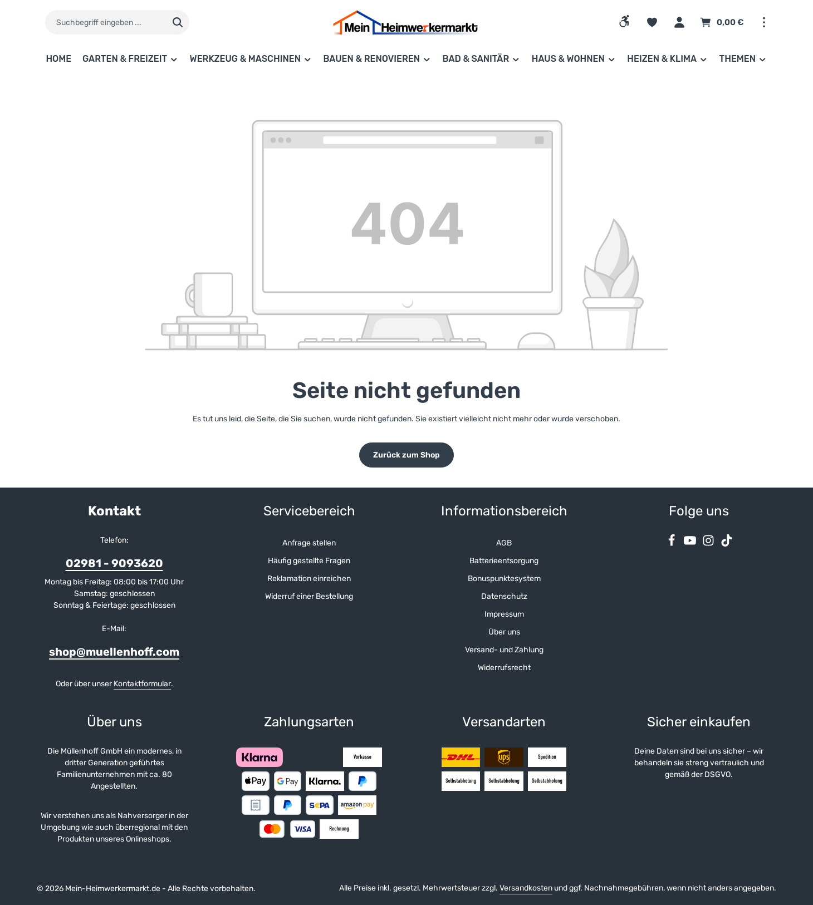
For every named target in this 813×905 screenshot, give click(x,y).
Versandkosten (525, 888)
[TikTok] (727, 544)
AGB (504, 543)
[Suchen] (178, 22)
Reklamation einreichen (309, 578)
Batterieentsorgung (503, 560)
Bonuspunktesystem (504, 578)
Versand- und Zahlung (504, 650)
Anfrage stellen (309, 543)
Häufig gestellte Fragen (309, 560)
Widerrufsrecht (504, 667)
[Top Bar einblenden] (763, 22)
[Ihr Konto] (679, 22)
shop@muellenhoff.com (114, 651)
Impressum (504, 614)
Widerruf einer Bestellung (309, 596)
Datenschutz (504, 596)
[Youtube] (691, 544)
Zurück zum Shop (406, 455)
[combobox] (105, 22)
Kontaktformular (142, 683)
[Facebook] (672, 544)
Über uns (504, 632)
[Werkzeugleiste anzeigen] (624, 21)
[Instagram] (709, 544)
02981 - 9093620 (114, 563)
